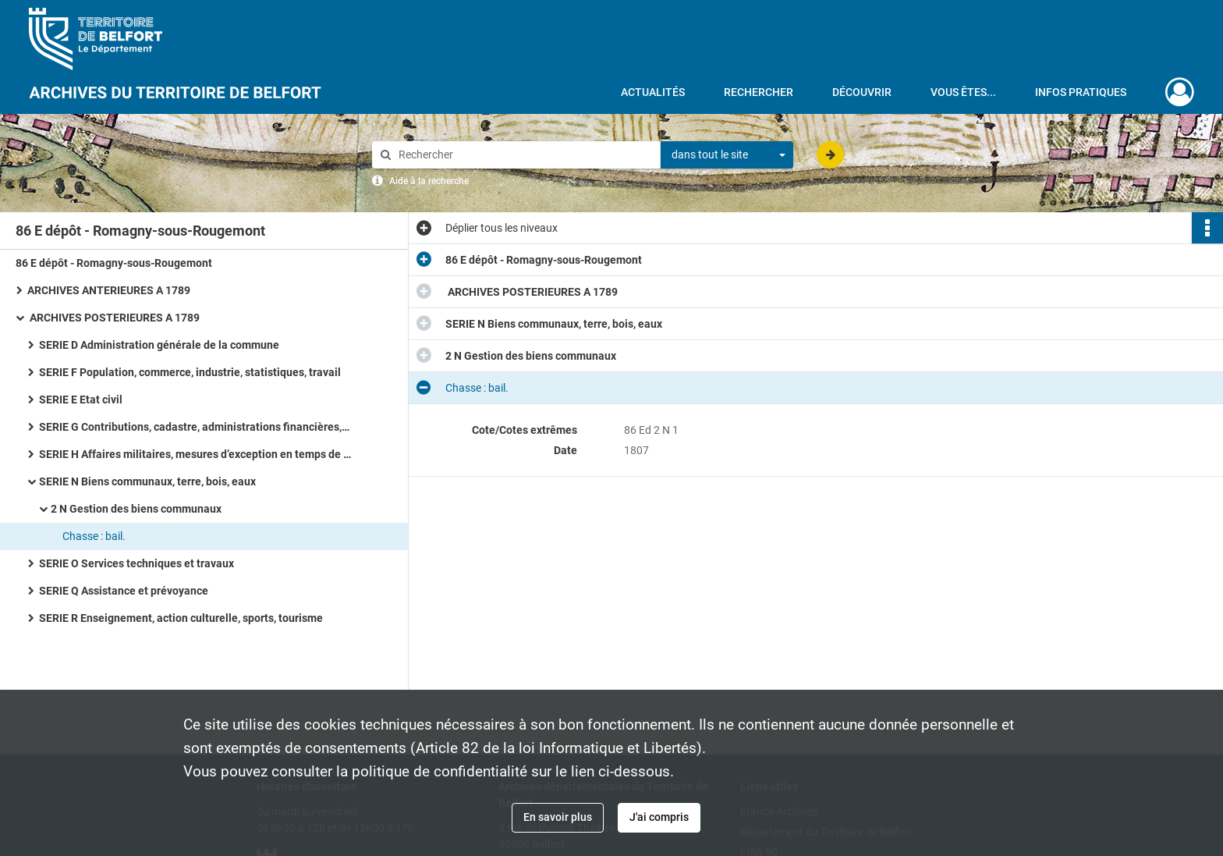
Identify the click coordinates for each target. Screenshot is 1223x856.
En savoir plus (557, 817)
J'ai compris (659, 817)
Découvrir (862, 92)
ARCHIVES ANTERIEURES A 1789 (108, 290)
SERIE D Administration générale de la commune (159, 345)
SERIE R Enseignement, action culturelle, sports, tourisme (181, 618)
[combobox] (727, 155)
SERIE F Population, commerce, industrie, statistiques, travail (190, 372)
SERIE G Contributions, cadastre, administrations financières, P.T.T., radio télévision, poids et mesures (195, 427)
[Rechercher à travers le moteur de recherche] (524, 155)
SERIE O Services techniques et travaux (136, 563)
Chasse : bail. (94, 536)
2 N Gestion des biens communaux (136, 509)
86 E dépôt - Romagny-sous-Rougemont (114, 263)
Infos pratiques (1080, 92)
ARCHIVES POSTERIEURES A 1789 (113, 317)
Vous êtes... (963, 92)
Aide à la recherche (429, 181)
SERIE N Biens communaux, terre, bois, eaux (147, 481)
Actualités (653, 92)
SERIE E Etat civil (80, 399)
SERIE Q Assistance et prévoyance (123, 590)
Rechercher (758, 92)
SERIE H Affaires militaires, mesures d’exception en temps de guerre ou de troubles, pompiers (195, 454)
